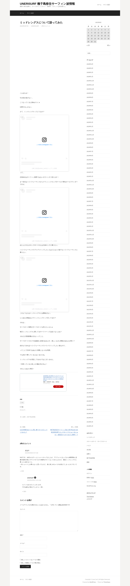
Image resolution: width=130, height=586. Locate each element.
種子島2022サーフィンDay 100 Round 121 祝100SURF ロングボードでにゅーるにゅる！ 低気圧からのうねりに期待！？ (64, 432)
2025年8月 (90, 97)
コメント (22, 509)
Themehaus (106, 582)
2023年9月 (90, 193)
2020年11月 (90, 334)
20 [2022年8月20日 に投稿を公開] (105, 35)
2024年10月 (90, 139)
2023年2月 (90, 222)
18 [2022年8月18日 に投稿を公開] (98, 35)
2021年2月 (90, 322)
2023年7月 (90, 201)
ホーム (99, 4)
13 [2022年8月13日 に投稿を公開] (105, 32)
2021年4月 (90, 313)
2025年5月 (90, 110)
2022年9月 (90, 243)
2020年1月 (90, 376)
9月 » (108, 45)
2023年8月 (90, 197)
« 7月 (88, 45)
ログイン (89, 473)
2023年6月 (90, 205)
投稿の (90, 477)
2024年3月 (90, 168)
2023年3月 (90, 218)
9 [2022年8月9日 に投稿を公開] (91, 32)
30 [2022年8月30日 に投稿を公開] (91, 41)
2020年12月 (90, 330)
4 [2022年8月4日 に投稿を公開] (98, 29)
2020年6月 (90, 355)
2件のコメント (46, 26)
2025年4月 (90, 114)
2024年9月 (90, 143)
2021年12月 (90, 280)
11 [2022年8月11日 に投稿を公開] (98, 32)
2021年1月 (90, 326)
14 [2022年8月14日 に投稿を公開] (108, 32)
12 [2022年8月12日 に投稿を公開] (101, 32)
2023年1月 (90, 226)
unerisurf (35, 26)
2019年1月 (90, 426)
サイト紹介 (106, 4)
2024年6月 (90, 155)
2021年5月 (90, 309)
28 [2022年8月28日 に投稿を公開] (108, 38)
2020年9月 (90, 343)
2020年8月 (90, 347)
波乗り (24, 417)
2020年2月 (90, 372)
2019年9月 (90, 392)
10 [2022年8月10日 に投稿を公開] (95, 32)
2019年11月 (90, 384)
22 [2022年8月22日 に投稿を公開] (88, 38)
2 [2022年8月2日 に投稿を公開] (91, 29)
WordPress (93, 582)
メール (22, 543)
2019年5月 (90, 409)
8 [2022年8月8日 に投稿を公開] (88, 32)
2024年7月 (90, 151)
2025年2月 (90, 122)
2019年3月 (90, 417)
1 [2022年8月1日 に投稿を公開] (88, 29)
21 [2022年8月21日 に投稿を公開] (108, 35)
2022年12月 (90, 230)
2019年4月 (90, 413)
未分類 (89, 449)
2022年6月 (90, 255)
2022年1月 (90, 276)
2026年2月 (90, 72)
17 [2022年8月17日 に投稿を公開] (95, 35)
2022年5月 (90, 259)
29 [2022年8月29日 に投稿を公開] (88, 41)
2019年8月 (90, 397)
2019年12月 (90, 380)
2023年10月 (90, 189)
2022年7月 (90, 251)
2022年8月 (90, 247)
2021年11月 (90, 284)
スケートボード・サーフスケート (97, 441)
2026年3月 (90, 68)
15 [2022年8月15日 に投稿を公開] (88, 35)
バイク (89, 445)
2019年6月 (90, 405)
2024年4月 (90, 164)
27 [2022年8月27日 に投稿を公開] (105, 38)
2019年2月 (90, 422)
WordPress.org (91, 486)
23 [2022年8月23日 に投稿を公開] (91, 38)
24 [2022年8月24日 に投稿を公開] (95, 38)
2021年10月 (90, 289)
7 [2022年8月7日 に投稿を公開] (108, 29)
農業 (88, 462)
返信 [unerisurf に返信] (25, 491)
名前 (21, 535)
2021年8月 (90, 297)
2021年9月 (90, 293)
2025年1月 (90, 126)
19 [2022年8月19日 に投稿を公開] (101, 35)
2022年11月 (90, 234)
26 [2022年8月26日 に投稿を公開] (101, 38)
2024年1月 (90, 176)
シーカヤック (91, 437)
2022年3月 (90, 268)
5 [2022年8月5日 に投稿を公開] (101, 29)
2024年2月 (90, 172)
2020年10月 (90, 338)
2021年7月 (90, 301)
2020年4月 (90, 363)
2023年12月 (90, 180)
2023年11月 (90, 184)
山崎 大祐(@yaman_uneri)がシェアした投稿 (44, 168)
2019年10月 (90, 388)
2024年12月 (90, 130)
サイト (22, 551)
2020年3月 (90, 368)
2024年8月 (90, 147)
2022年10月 (90, 239)
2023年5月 (90, 209)
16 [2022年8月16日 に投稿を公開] (91, 35)
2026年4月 (90, 64)
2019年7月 (90, 401)
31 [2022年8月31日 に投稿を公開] (95, 41)
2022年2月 (90, 272)
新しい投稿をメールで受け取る (30, 563)
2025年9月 (90, 93)
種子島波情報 (31, 417)
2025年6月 (90, 105)
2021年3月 (90, 318)
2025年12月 (90, 80)
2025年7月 (90, 101)
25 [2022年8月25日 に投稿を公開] (98, 38)
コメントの (92, 482)
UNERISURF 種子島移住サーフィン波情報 (47, 3)
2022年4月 (90, 264)
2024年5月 (90, 159)
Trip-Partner (90, 496)
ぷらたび (89, 499)
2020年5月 (90, 359)
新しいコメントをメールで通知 (30, 560)
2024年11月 (90, 135)
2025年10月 (90, 89)
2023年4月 (90, 214)
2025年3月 (90, 118)
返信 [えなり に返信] (22, 471)
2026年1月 (90, 76)
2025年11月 (90, 85)
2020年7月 (90, 351)
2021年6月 (90, 305)
